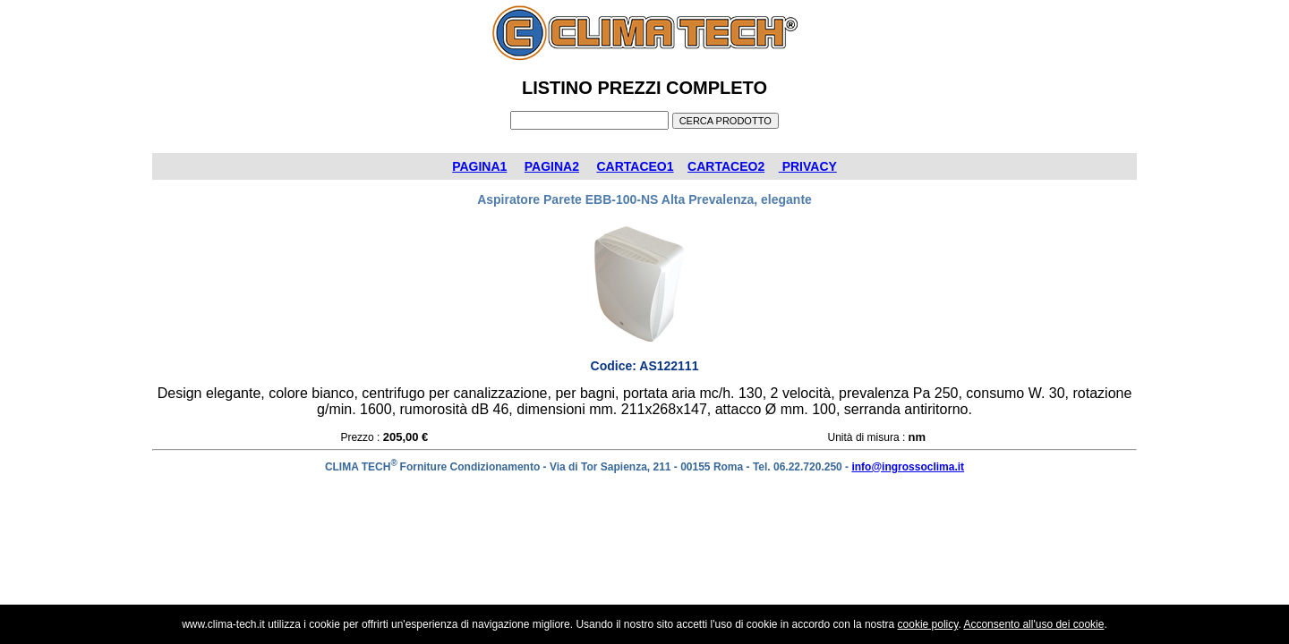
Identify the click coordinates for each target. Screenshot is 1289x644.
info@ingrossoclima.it (907, 467)
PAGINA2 (552, 166)
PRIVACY (808, 166)
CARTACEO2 (725, 166)
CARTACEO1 (634, 166)
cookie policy (928, 624)
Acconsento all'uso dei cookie (1033, 624)
